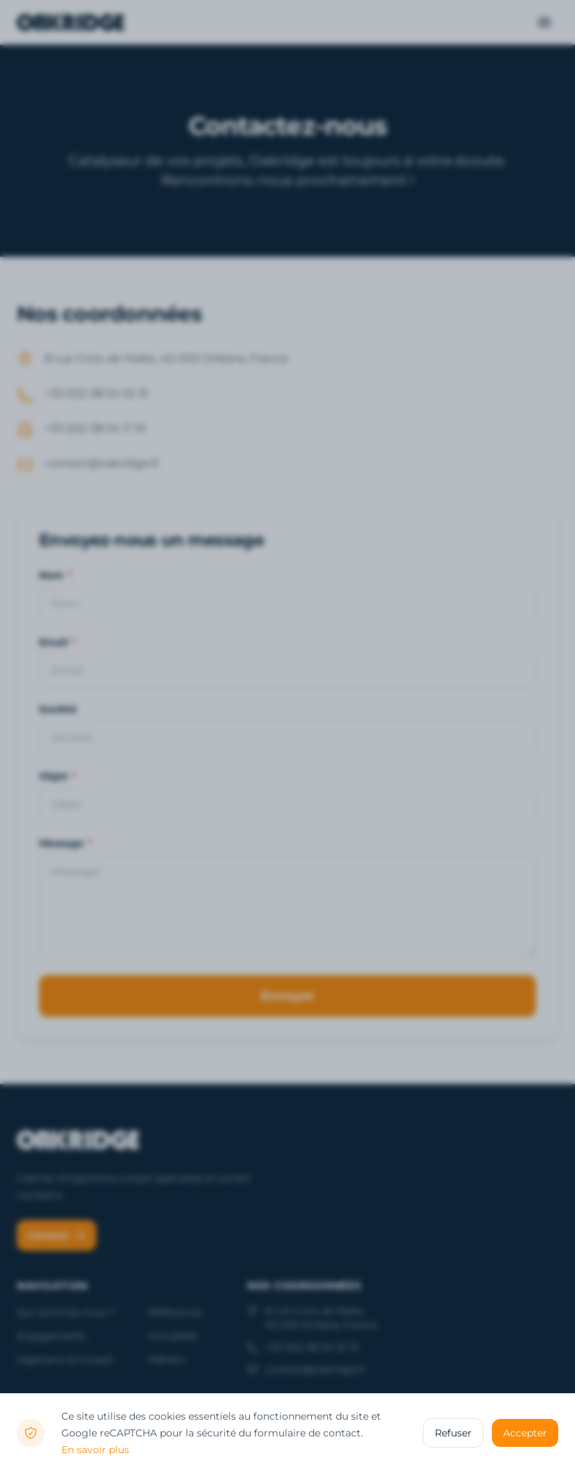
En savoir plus (95, 1449)
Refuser (453, 1433)
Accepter (525, 1433)
